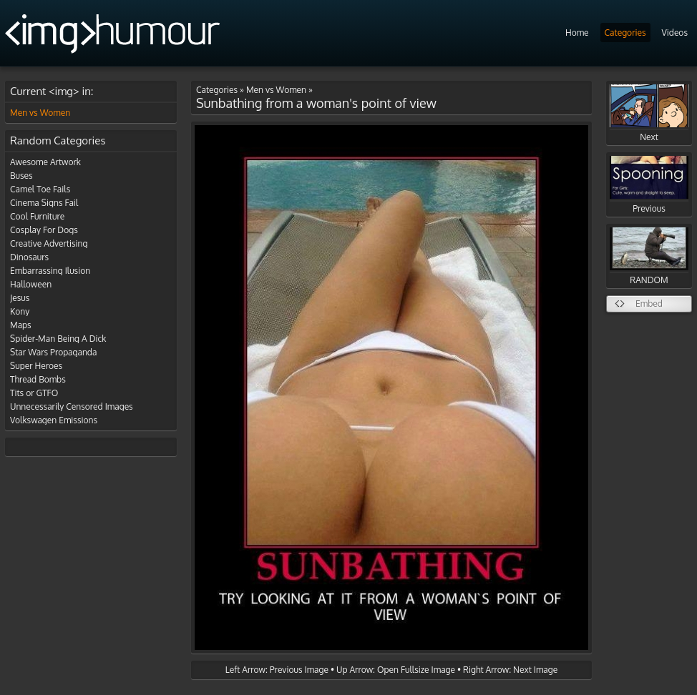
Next (649, 113)
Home (577, 32)
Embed (649, 303)
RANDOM (649, 256)
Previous (649, 185)
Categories (625, 32)
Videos (675, 32)
